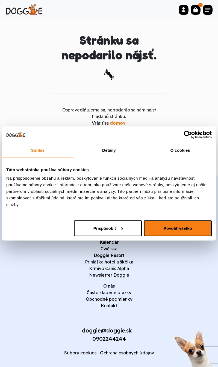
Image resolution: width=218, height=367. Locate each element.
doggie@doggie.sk (107, 330)
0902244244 (109, 338)
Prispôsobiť (108, 228)
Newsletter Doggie (109, 275)
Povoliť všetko (178, 228)
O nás (109, 286)
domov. (118, 123)
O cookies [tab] (180, 150)
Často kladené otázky (109, 292)
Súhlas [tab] (38, 150)
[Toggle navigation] (208, 10)
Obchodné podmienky (109, 299)
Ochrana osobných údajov (127, 352)
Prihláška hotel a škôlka (109, 262)
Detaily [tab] (109, 150)
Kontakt (109, 305)
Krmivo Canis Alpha (109, 268)
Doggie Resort (109, 255)
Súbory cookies (80, 352)
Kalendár (109, 242)
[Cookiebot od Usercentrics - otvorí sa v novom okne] (188, 135)
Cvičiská (109, 248)
